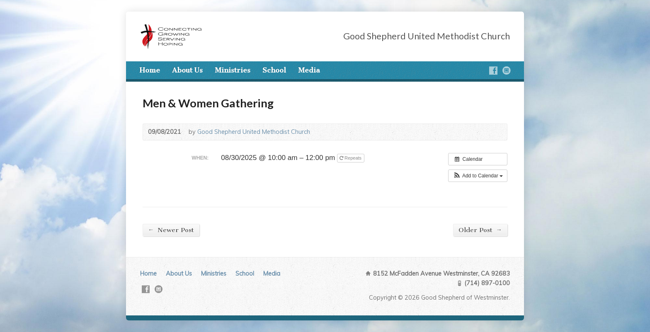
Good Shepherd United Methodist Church (253, 132)
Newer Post (171, 230)
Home (149, 70)
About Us (187, 70)
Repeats (351, 157)
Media (309, 70)
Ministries (232, 70)
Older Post (480, 230)
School (274, 70)
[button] (478, 176)
